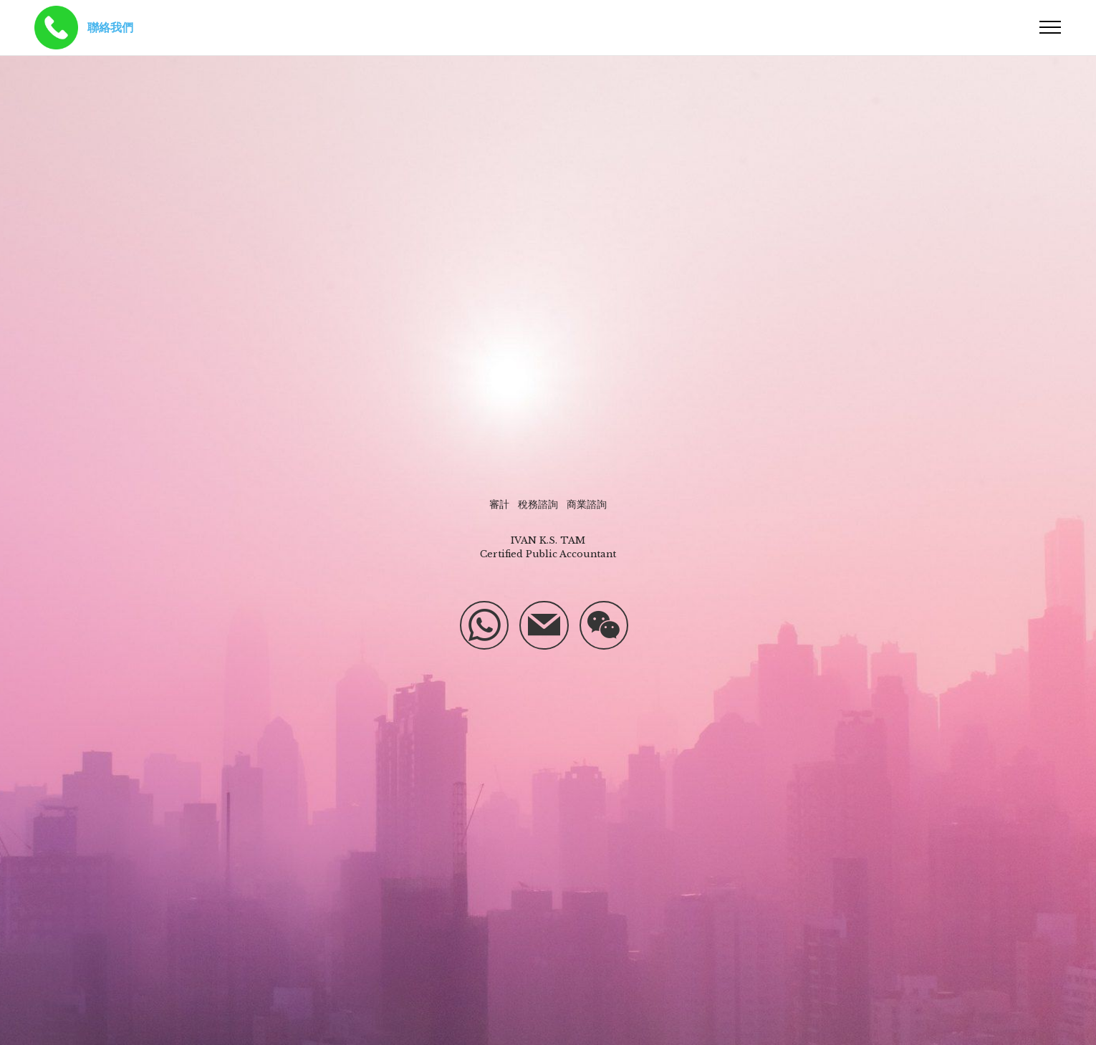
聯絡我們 (110, 27)
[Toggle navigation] (1050, 27)
